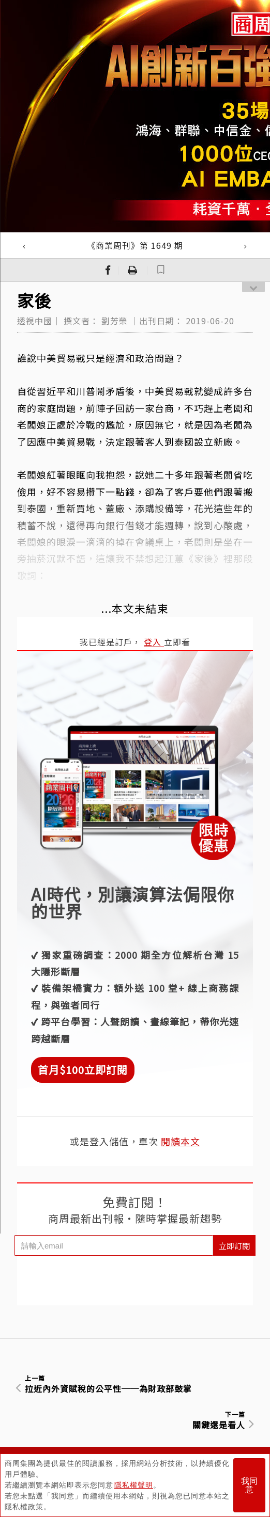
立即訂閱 (234, 1245)
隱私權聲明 (133, 1485)
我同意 (249, 1485)
